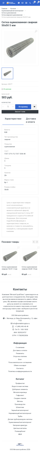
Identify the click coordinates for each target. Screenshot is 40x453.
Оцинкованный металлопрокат (20, 422)
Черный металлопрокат (20, 410)
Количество (6, 102)
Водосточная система (20, 386)
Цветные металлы (20, 428)
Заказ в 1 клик (20, 112)
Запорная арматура (20, 425)
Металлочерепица (20, 392)
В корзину (23, 107)
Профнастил (20, 383)
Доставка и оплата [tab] (31, 120)
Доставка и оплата (20, 350)
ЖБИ (20, 434)
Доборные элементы (20, 389)
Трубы (20, 416)
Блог (20, 359)
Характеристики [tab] (13, 118)
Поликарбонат (20, 431)
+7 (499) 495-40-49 (21, 326)
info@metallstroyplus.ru (21, 323)
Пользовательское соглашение (20, 362)
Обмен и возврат (20, 365)
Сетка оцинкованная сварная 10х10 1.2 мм (9, 268)
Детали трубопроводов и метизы (20, 419)
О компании (20, 347)
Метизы (20, 401)
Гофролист (20, 395)
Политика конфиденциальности (20, 371)
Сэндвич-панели (20, 398)
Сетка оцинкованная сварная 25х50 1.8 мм (29, 268)
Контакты (20, 368)
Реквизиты (20, 353)
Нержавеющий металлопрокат (20, 413)
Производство (20, 404)
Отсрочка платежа (20, 356)
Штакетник (20, 407)
